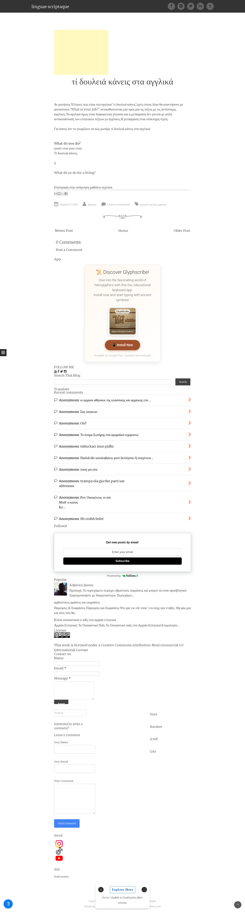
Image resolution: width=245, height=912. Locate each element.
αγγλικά (144, 204)
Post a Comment (69, 250)
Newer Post (64, 231)
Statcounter (61, 874)
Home (123, 231)
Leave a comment (118, 204)
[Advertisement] (81, 52)
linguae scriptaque (50, 6)
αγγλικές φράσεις (158, 204)
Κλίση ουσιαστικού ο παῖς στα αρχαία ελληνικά (85, 618)
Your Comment (63, 778)
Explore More (122, 889)
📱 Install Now (122, 345)
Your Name (61, 739)
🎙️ (8, 903)
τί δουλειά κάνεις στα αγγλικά (122, 81)
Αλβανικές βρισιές (81, 583)
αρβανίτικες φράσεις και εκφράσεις (77, 601)
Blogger (151, 898)
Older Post (182, 231)
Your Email (61, 758)
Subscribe (122, 559)
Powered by (122, 574)
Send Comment (67, 820)
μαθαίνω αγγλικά (101, 187)
